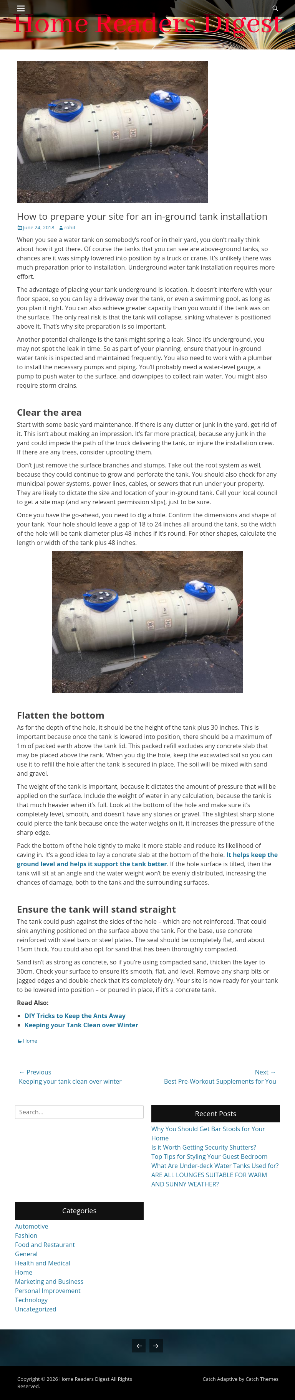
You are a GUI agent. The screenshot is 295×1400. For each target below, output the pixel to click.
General (26, 1254)
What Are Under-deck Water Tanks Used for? (215, 1165)
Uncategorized (35, 1309)
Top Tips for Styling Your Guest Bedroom (209, 1156)
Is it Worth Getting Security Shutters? (203, 1147)
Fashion (26, 1235)
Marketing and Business (49, 1281)
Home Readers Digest (84, 1378)
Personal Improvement (48, 1290)
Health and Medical (42, 1263)
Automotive (31, 1226)
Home (30, 1040)
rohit (69, 227)
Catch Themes (261, 1378)
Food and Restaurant (45, 1244)
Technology (31, 1300)
